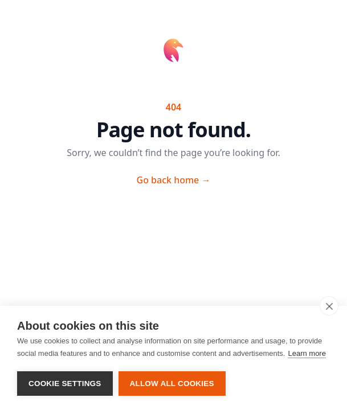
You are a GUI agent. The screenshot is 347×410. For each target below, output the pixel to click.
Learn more (306, 353)
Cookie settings (64, 383)
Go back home (174, 180)
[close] (329, 305)
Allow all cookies (172, 383)
